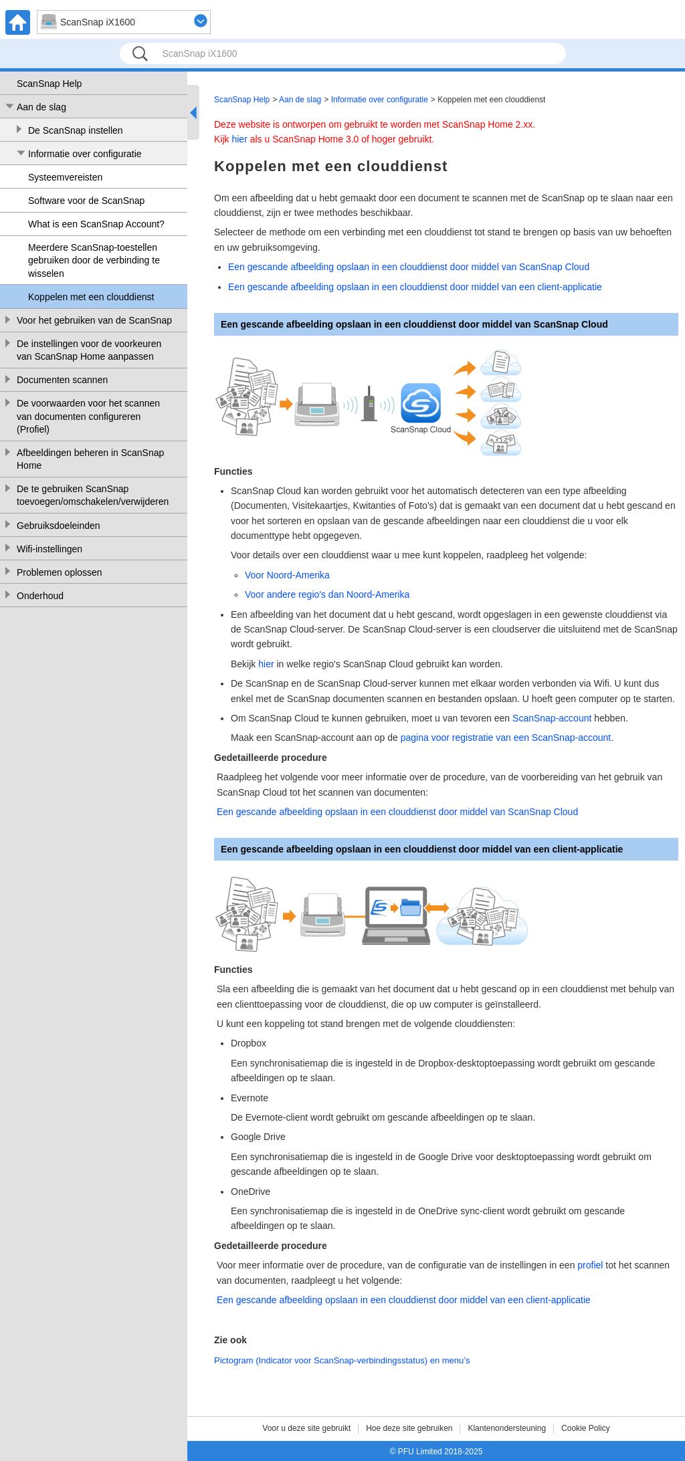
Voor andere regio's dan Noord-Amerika (327, 594)
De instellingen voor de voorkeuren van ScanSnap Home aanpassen (89, 350)
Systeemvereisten (65, 177)
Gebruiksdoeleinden (58, 525)
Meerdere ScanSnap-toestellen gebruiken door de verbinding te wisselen (94, 260)
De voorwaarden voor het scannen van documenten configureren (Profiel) (88, 416)
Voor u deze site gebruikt (306, 1428)
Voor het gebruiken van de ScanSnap (94, 320)
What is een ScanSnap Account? (96, 224)
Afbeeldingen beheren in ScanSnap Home (90, 459)
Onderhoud (40, 595)
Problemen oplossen (59, 572)
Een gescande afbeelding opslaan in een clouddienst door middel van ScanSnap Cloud (408, 266)
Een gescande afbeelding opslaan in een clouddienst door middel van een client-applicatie (415, 287)
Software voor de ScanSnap (86, 200)
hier (239, 139)
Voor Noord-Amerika (287, 575)
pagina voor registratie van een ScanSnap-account (506, 737)
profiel (590, 1265)
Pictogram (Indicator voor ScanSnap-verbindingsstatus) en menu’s (342, 1360)
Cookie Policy (585, 1428)
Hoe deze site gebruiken (409, 1428)
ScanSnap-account (551, 718)
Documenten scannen (62, 379)
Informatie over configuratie (85, 153)
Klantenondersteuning (507, 1428)
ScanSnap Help (49, 83)
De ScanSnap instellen (75, 130)
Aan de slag (41, 107)
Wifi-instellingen (49, 549)
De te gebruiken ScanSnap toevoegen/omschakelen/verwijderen (93, 495)
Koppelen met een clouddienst (91, 297)
